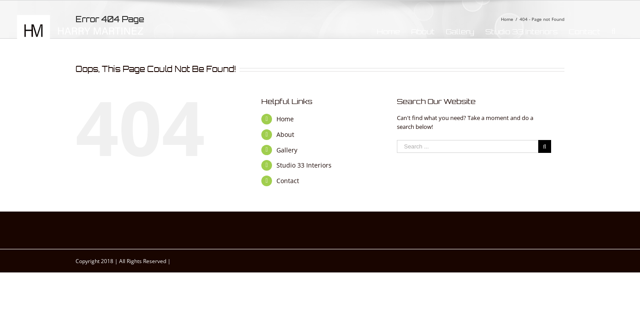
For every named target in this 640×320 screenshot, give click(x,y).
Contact (287, 180)
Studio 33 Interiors (304, 165)
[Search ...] (467, 146)
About (285, 134)
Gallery (286, 150)
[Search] (625, 31)
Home (285, 119)
